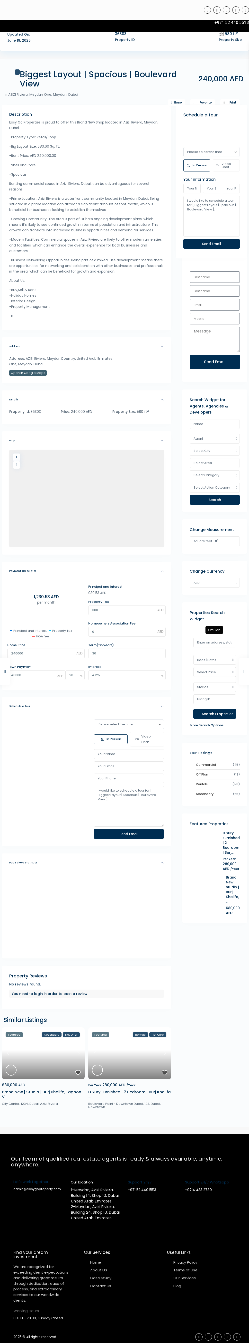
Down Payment (19, 666)
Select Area (203, 463)
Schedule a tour (19, 706)
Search (215, 499)
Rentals (202, 784)
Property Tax (98, 601)
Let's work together (30, 1181)
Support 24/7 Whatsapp (207, 1182)
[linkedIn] (226, 10)
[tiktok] (217, 10)
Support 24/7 (140, 1182)
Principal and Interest (105, 586)
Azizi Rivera (49, 1103)
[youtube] (236, 10)
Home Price (16, 645)
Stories (202, 687)
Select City (202, 450)
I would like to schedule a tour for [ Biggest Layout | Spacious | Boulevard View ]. (129, 806)
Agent (198, 438)
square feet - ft (206, 541)
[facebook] (207, 10)
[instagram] (245, 10)
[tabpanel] (215, 683)
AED (197, 582)
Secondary (204, 794)
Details (13, 399)
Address (14, 346)
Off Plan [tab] (214, 630)
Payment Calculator (22, 571)
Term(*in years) (101, 645)
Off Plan (202, 774)
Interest (94, 666)
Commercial (206, 764)
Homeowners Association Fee (111, 623)
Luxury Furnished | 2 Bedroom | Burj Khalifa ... (129, 1094)
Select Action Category (212, 487)
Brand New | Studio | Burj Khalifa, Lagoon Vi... (41, 1094)
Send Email (214, 362)
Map (12, 440)
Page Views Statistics (23, 862)
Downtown (96, 1107)
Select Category (206, 475)
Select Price (206, 672)
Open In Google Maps (28, 372)
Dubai (34, 1103)
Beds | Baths (206, 660)
